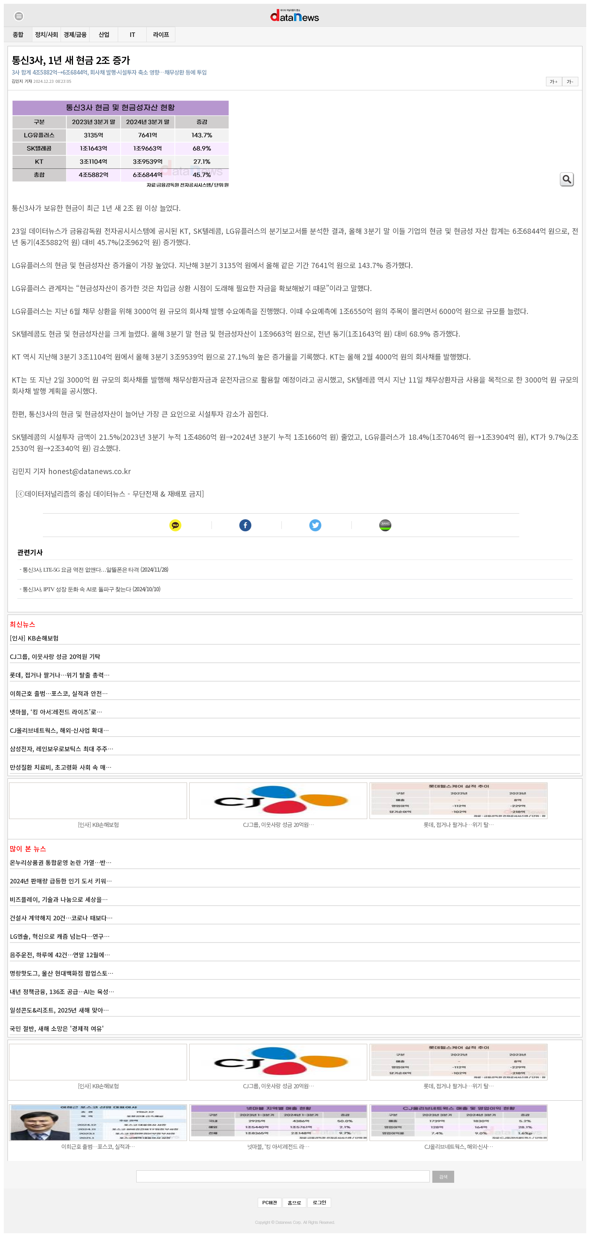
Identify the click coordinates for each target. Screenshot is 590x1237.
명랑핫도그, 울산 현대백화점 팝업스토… (61, 973)
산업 (104, 34)
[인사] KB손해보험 (34, 637)
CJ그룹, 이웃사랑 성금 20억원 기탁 (55, 656)
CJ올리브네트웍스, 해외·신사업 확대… (59, 730)
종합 (18, 34)
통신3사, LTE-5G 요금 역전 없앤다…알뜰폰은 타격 (81, 570)
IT (132, 34)
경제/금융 (75, 34)
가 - (570, 81)
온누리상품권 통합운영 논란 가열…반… (60, 862)
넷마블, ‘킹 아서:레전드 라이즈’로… (56, 711)
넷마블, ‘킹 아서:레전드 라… (278, 1146)
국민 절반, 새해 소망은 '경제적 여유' (57, 1028)
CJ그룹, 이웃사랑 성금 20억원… (278, 824)
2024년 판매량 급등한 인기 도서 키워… (61, 880)
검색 (443, 1176)
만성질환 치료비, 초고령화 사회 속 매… (60, 767)
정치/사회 (46, 34)
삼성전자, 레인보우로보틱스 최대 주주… (61, 748)
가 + (553, 81)
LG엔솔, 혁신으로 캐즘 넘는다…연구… (59, 936)
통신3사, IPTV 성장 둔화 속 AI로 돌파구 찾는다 (77, 589)
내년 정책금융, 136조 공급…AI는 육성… (62, 991)
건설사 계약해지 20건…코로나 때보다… (61, 917)
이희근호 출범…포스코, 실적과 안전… (59, 693)
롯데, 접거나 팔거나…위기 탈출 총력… (59, 674)
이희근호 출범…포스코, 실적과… (98, 1146)
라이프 (161, 34)
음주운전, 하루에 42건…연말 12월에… (60, 954)
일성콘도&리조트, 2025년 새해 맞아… (59, 1009)
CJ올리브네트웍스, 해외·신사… (458, 1146)
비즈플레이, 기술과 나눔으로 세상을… (59, 899)
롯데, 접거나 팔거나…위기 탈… (459, 824)
